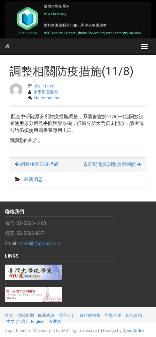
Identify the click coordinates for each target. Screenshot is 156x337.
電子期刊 (67, 315)
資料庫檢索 (90, 315)
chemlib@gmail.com (39, 243)
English (37, 321)
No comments (47, 97)
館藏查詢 (46, 315)
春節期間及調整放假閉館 (112, 164)
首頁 (9, 315)
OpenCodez (133, 330)
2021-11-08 (44, 86)
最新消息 (33, 179)
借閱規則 (25, 315)
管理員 (55, 321)
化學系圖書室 (45, 92)
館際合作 (113, 315)
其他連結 (133, 315)
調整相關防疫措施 (37, 164)
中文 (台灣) (16, 321)
